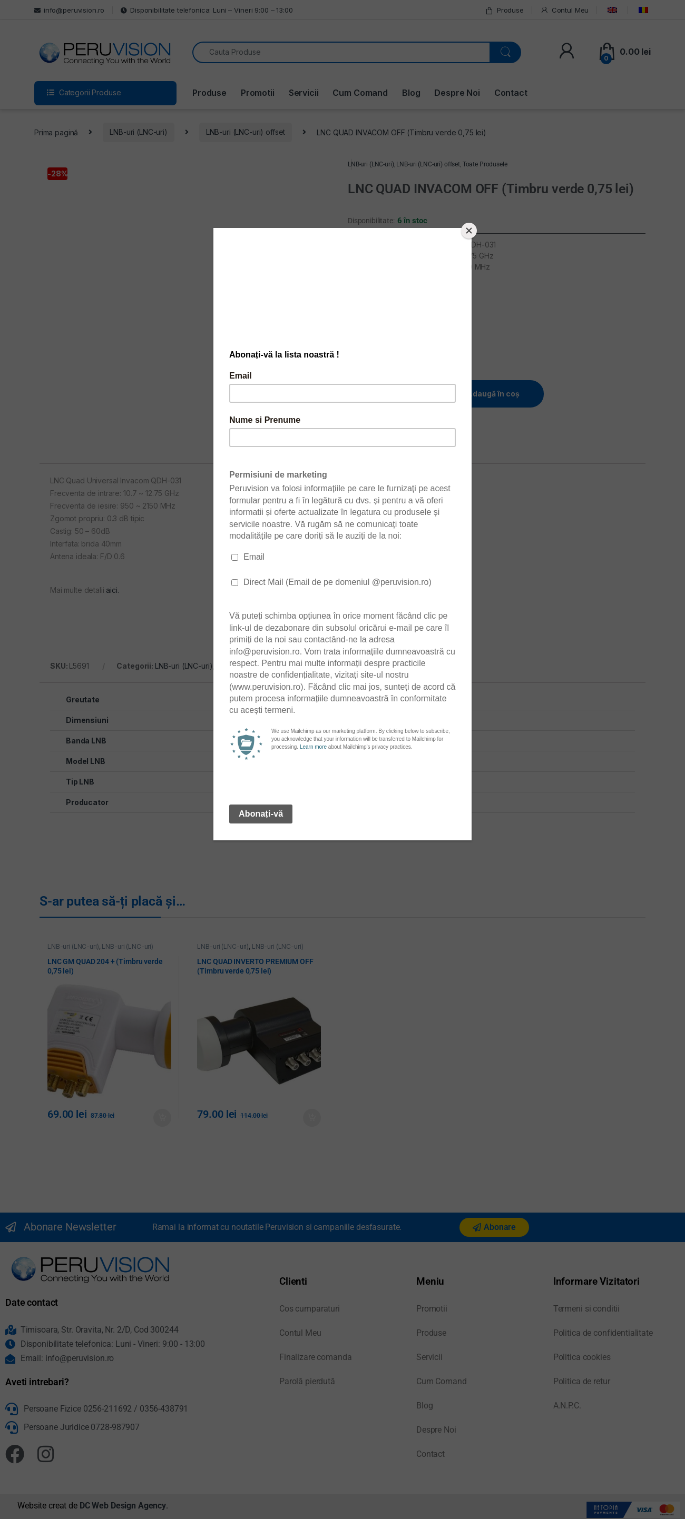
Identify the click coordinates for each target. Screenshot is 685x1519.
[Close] (469, 231)
